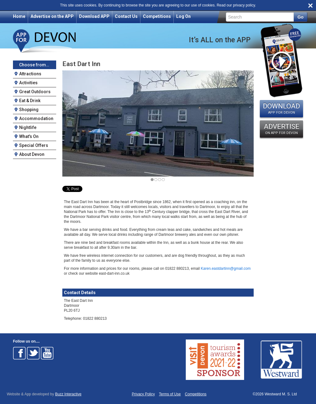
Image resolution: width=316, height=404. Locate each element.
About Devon (31, 154)
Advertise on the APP (52, 16)
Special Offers (33, 145)
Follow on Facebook (19, 353)
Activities (28, 82)
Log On (183, 16)
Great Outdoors (35, 91)
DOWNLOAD (281, 108)
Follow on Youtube (47, 353)
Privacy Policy (143, 394)
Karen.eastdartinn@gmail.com (226, 268)
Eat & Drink (29, 100)
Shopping (29, 109)
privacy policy (244, 5)
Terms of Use (170, 394)
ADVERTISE (281, 129)
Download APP (94, 16)
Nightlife (27, 127)
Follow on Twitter (33, 353)
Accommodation (36, 118)
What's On (29, 136)
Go (300, 17)
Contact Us (126, 16)
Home (19, 16)
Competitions (157, 16)
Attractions (30, 73)
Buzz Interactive (68, 394)
